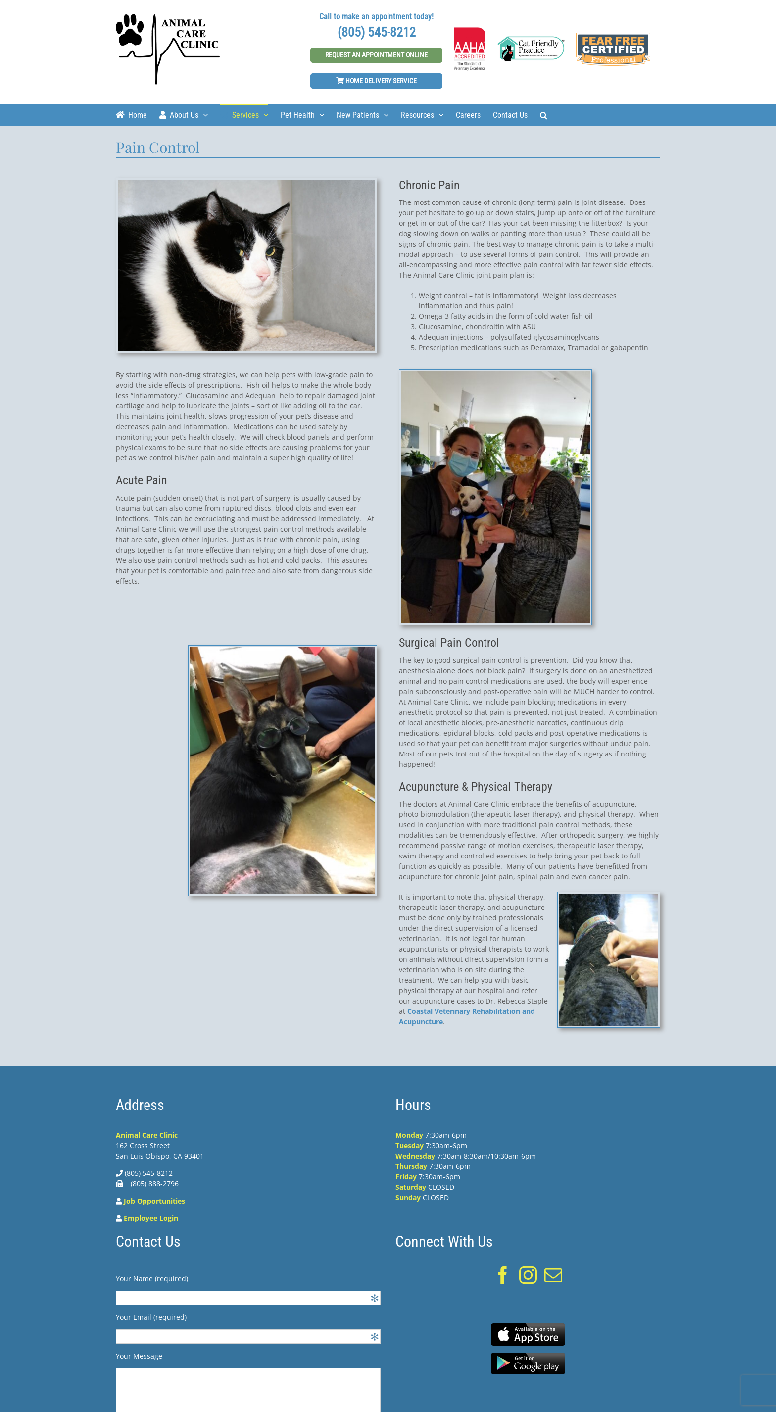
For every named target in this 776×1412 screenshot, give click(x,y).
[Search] (543, 114)
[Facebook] (503, 1275)
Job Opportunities (154, 1201)
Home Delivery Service (376, 81)
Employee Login (151, 1218)
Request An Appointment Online (376, 55)
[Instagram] (528, 1275)
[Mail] (553, 1275)
